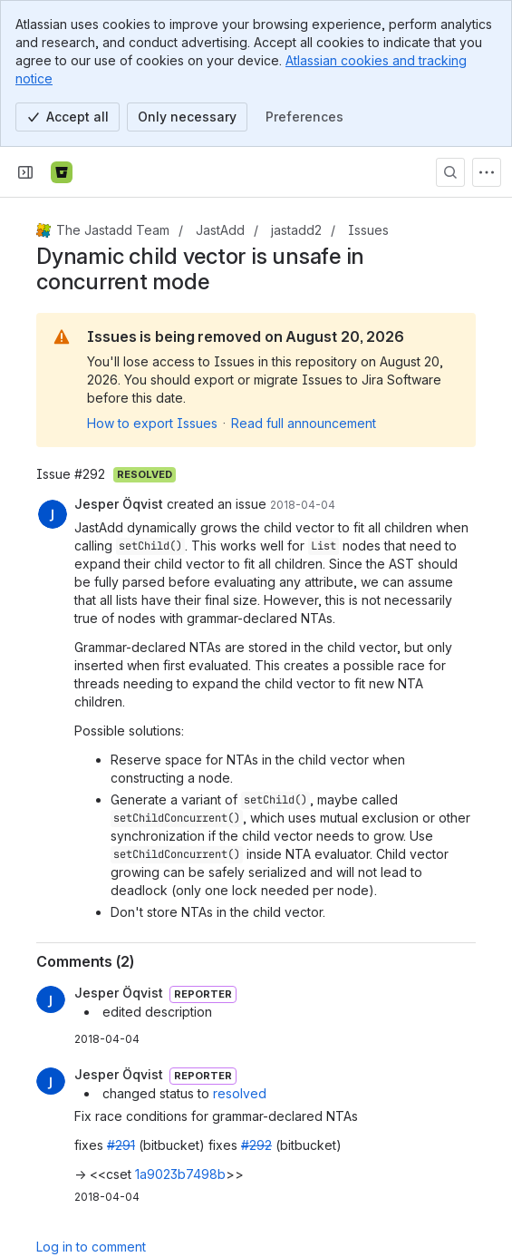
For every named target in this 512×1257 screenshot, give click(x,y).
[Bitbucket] (61, 172)
